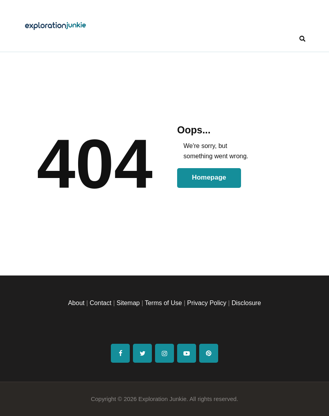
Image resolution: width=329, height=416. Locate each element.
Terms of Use (163, 303)
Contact (100, 303)
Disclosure (246, 303)
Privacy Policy (206, 303)
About (76, 303)
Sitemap (128, 303)
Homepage (209, 177)
